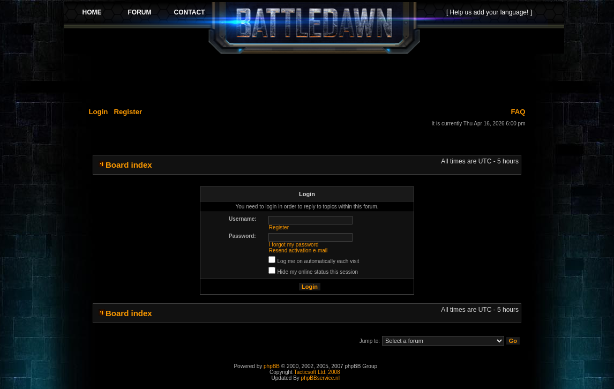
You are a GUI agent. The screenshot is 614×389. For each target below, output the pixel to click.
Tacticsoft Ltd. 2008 (317, 372)
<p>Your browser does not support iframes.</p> (314, 28)
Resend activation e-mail (298, 250)
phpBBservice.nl (320, 378)
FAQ (518, 112)
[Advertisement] (314, 79)
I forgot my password (294, 245)
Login (98, 112)
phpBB (272, 366)
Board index (129, 164)
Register (128, 112)
